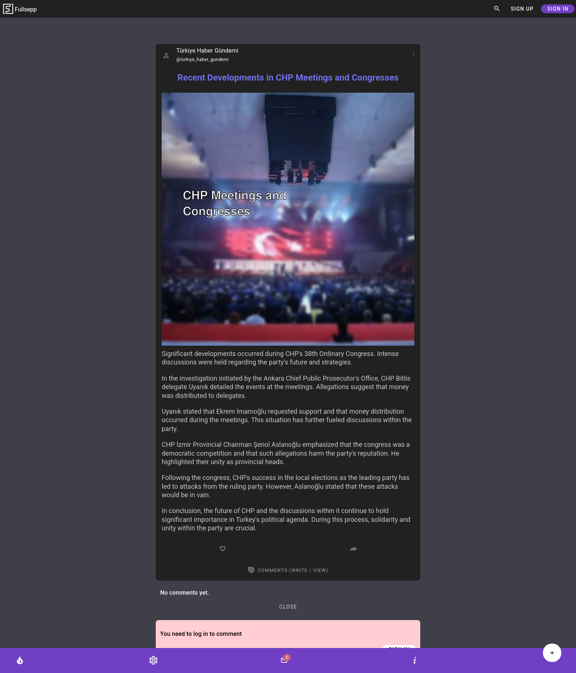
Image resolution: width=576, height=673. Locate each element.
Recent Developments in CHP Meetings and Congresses (288, 77)
